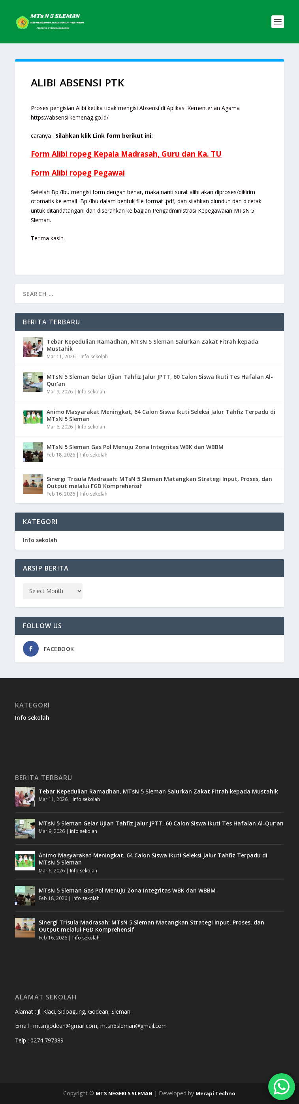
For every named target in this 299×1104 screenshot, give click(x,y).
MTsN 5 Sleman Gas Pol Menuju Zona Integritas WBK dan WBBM (135, 447)
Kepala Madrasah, (128, 154)
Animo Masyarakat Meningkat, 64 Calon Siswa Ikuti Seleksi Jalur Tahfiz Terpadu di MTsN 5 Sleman (161, 415)
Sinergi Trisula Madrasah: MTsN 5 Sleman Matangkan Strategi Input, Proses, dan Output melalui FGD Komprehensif (159, 482)
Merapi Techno (215, 1093)
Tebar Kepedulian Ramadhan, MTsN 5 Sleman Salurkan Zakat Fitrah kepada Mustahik (152, 345)
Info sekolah (94, 356)
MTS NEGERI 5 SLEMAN (124, 1093)
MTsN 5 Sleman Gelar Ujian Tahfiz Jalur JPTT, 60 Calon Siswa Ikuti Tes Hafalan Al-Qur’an (160, 380)
